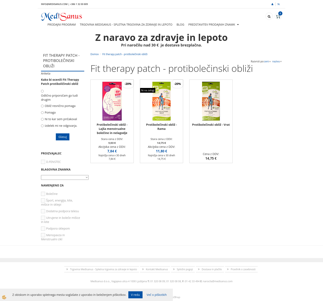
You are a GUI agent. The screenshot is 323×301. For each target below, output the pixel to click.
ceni (267, 61)
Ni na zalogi (147, 90)
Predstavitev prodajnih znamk (211, 24)
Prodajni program (62, 24)
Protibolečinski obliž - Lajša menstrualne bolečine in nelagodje (112, 129)
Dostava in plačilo (212, 269)
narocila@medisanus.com (218, 281)
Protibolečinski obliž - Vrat (211, 125)
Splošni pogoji (185, 269)
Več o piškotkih (157, 295)
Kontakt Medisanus (157, 269)
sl (278, 4)
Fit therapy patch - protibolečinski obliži (124, 54)
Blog (180, 24)
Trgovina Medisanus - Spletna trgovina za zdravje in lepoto (126, 24)
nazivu (277, 61)
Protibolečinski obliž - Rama (161, 127)
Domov (94, 54)
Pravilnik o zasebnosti (243, 269)
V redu (135, 295)
